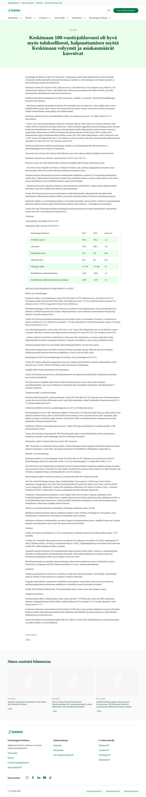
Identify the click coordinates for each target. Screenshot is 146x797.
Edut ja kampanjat (28, 3)
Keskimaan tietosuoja (131, 791)
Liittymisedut (58, 750)
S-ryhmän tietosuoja (94, 791)
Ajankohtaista (13, 18)
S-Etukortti (43, 18)
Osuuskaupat (105, 755)
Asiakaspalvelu (14, 3)
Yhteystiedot (12, 753)
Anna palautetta (15, 767)
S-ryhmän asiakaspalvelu (18, 762)
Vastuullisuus (77, 18)
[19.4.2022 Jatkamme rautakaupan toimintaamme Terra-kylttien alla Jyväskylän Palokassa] (29, 689)
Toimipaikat (104, 760)
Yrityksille (39, 3)
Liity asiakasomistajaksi (126, 10)
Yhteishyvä (104, 745)
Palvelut (28, 18)
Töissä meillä (59, 18)
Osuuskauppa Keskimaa (98, 18)
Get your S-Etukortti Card (53, 3)
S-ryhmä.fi (104, 750)
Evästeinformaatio (113, 791)
